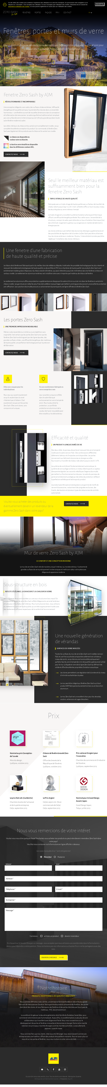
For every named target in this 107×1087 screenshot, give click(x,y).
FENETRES (27, 13)
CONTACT (67, 13)
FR (89, 12)
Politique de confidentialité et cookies (47, 1079)
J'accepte (99, 4)
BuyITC (70, 1079)
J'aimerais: (34, 936)
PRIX (57, 13)
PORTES (38, 13)
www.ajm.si (81, 1039)
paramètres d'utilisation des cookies (19, 6)
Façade (48, 13)
